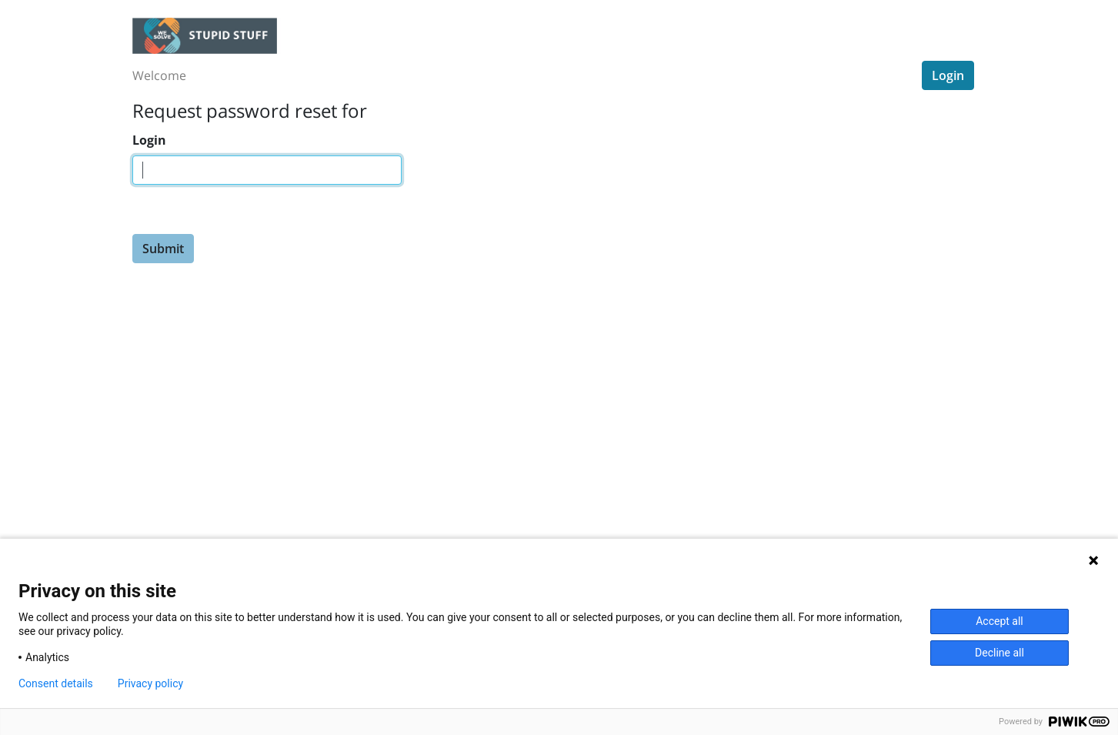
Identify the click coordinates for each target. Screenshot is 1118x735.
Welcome (159, 75)
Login (948, 75)
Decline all (999, 652)
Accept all (999, 621)
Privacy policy (150, 683)
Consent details (55, 683)
